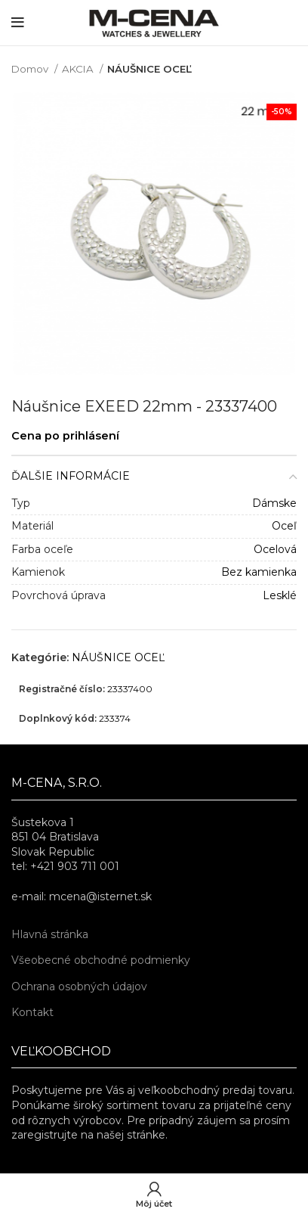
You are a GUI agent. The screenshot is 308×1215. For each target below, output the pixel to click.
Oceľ (284, 526)
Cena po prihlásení (65, 436)
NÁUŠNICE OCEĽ (149, 69)
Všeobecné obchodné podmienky (100, 960)
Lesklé (280, 595)
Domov (31, 69)
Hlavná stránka (49, 934)
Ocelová (275, 549)
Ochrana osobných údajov (79, 986)
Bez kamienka (259, 572)
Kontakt (32, 1012)
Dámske (274, 503)
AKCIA (79, 69)
